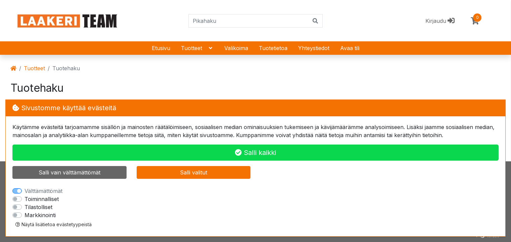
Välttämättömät (43, 191)
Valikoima (236, 48)
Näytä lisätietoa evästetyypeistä (53, 224)
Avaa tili (350, 48)
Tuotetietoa (273, 48)
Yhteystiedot (313, 48)
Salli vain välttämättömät (69, 172)
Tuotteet (197, 48)
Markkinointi (40, 215)
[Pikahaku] (249, 20)
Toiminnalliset (42, 199)
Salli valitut (193, 172)
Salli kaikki (255, 153)
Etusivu (161, 48)
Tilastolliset (38, 207)
